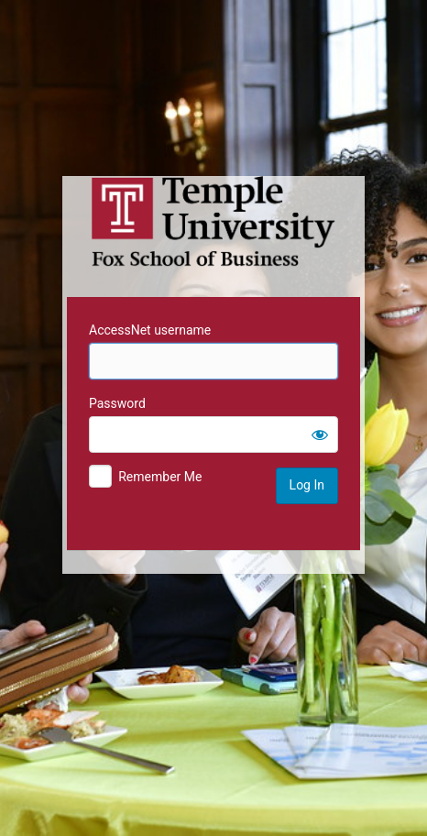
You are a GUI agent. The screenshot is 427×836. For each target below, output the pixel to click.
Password (117, 403)
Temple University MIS (213, 222)
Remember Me (160, 476)
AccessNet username (150, 330)
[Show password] (319, 434)
